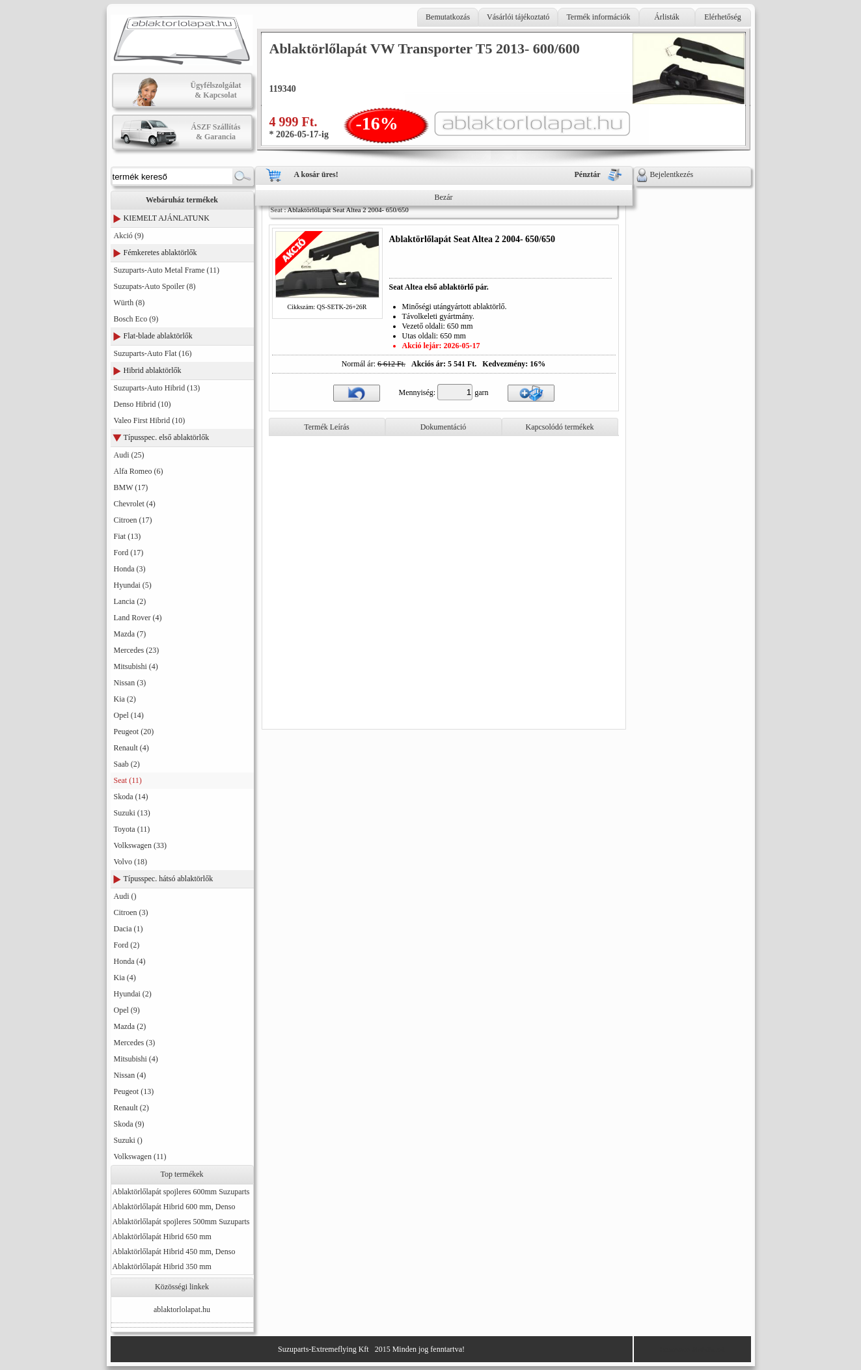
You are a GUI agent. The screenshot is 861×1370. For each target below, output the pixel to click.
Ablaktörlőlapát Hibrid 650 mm (162, 1236)
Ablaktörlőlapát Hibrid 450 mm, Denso (174, 1251)
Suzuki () (128, 1140)
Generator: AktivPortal (691, 1349)
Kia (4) (125, 977)
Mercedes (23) (136, 650)
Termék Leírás (326, 427)
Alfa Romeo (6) (138, 471)
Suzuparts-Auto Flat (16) (153, 353)
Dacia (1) (128, 928)
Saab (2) (127, 764)
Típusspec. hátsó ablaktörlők (168, 878)
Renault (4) (131, 747)
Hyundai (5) (133, 585)
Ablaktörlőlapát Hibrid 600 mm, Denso (174, 1206)
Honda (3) (130, 568)
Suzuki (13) (132, 812)
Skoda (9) (129, 1124)
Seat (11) (128, 780)
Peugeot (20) (134, 731)
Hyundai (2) (133, 993)
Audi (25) (129, 454)
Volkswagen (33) (140, 845)
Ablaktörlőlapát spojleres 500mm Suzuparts (181, 1221)
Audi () (125, 896)
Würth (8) (129, 302)
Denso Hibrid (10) (142, 404)
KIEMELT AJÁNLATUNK (167, 218)
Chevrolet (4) (135, 503)
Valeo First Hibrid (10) (149, 420)
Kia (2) (125, 699)
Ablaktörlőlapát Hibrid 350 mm (162, 1266)
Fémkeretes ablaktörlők (160, 252)
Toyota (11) (132, 829)
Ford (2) (127, 945)
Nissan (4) (130, 1075)
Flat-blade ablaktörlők (158, 335)
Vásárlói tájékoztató (518, 16)
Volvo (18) (130, 861)
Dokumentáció (443, 427)
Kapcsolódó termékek (560, 427)
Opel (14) (129, 715)
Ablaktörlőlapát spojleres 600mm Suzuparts (181, 1191)
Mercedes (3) (135, 1042)
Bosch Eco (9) (136, 318)
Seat (276, 209)
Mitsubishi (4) (136, 666)
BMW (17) (131, 487)
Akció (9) (129, 235)
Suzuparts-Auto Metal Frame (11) (167, 270)
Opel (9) (127, 1010)
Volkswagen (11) (140, 1156)
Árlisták (666, 16)
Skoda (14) (131, 796)
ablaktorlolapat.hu (182, 1309)
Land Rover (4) (138, 617)
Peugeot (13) (134, 1091)
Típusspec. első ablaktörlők (167, 437)
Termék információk (598, 16)
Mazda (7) (130, 633)
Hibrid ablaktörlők (153, 370)
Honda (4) (130, 961)
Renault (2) (131, 1107)
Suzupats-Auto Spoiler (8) (155, 286)
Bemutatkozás (448, 16)
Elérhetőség (722, 16)
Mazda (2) (130, 1026)
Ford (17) (129, 552)
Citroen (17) (133, 520)
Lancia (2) (130, 601)
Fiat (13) (127, 536)
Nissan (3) (130, 682)
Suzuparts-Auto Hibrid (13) (157, 387)
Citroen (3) (131, 912)
